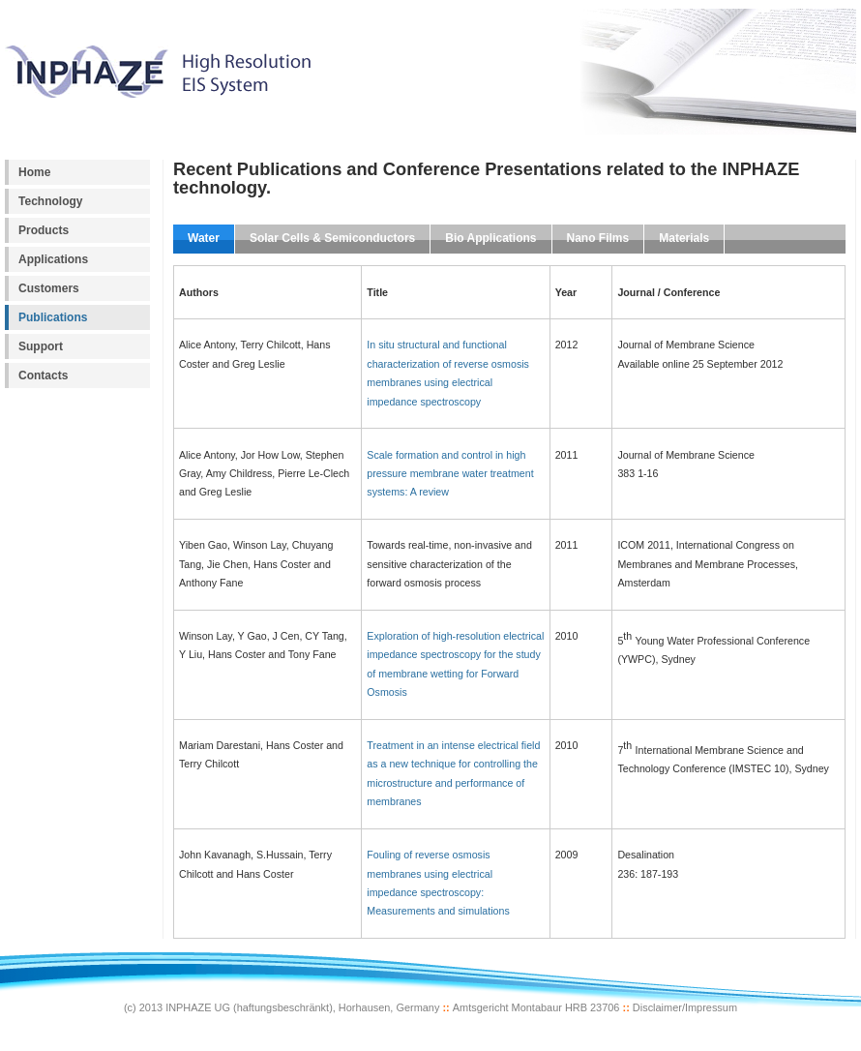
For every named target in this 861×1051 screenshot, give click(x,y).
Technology (50, 201)
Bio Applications (490, 238)
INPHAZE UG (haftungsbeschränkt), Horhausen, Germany (302, 1007)
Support (40, 346)
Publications (52, 317)
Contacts (43, 375)
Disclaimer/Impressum (685, 1007)
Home (34, 172)
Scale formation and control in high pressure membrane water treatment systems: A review (450, 473)
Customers (48, 288)
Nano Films (598, 238)
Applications (53, 259)
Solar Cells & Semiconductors (332, 238)
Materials (684, 238)
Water (204, 238)
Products (43, 230)
